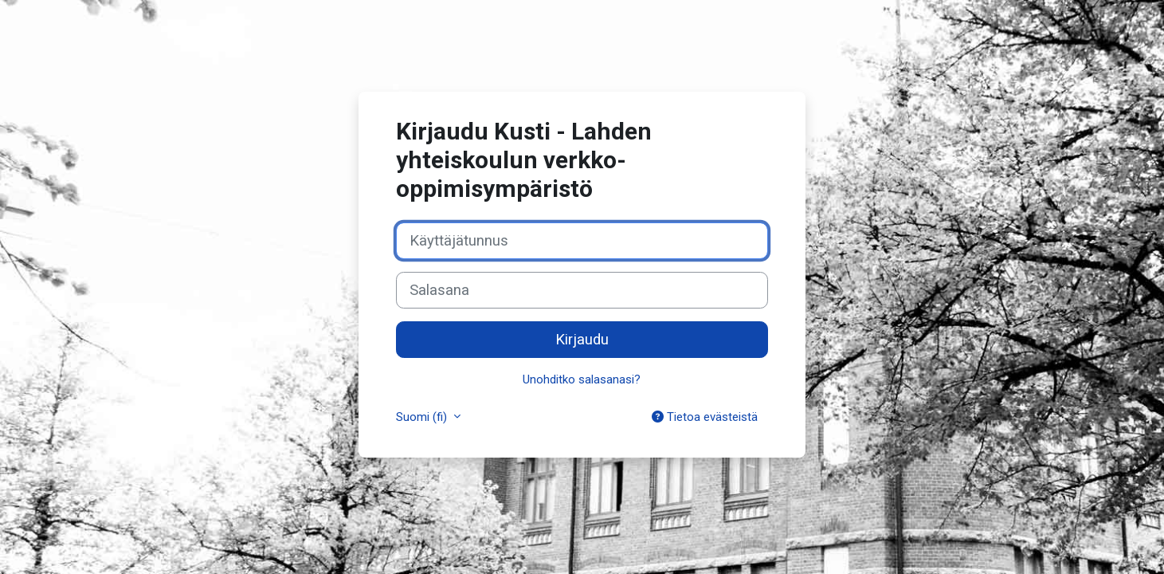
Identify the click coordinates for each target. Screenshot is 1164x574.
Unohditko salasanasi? (582, 379)
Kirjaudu (582, 339)
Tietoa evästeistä (705, 417)
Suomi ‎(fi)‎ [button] (423, 417)
